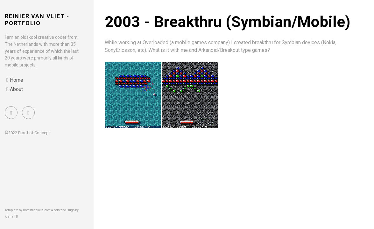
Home (16, 80)
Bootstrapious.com (37, 210)
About (16, 89)
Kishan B (11, 216)
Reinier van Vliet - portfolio (37, 19)
